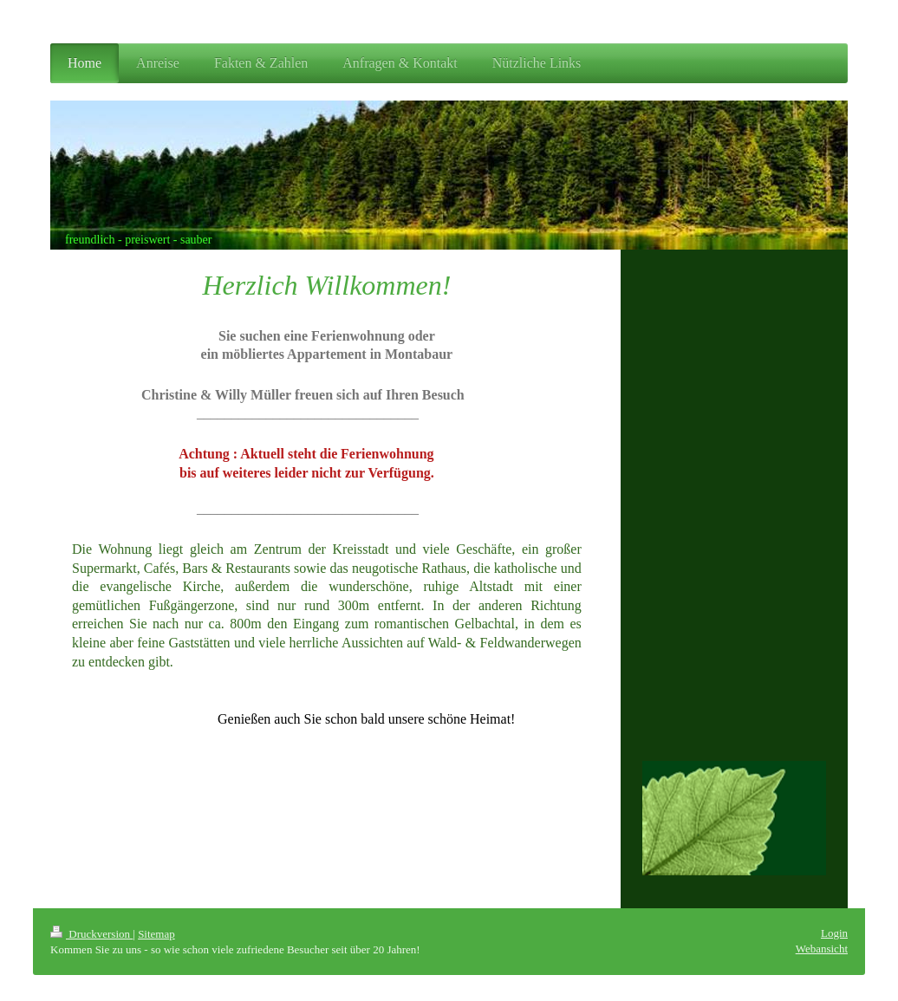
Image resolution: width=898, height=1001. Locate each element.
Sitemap (156, 933)
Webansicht (822, 948)
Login (834, 932)
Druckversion (91, 933)
